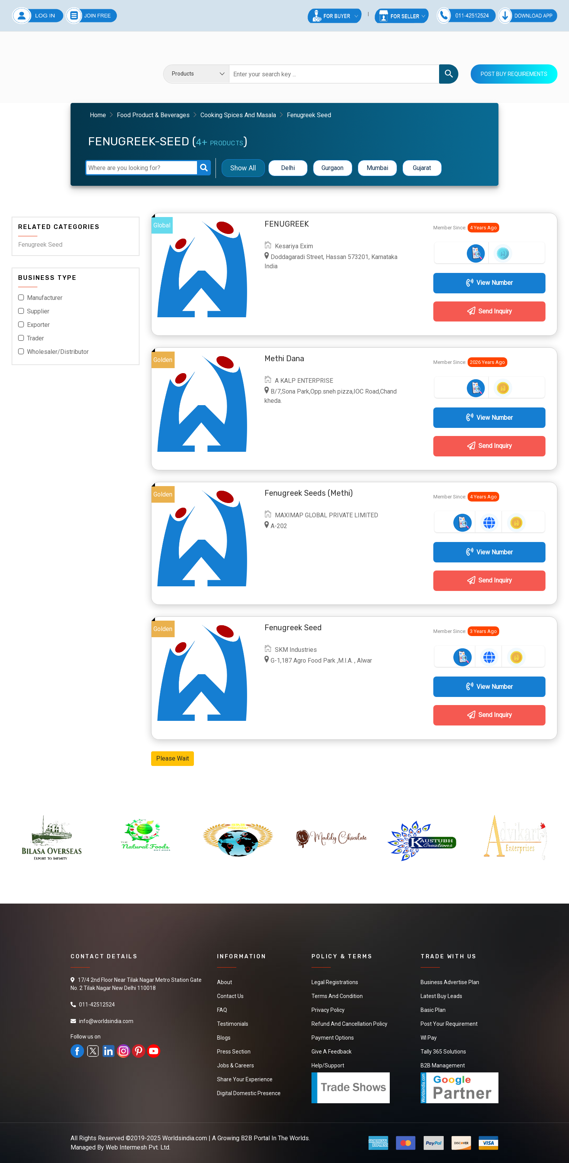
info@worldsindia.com (106, 1021)
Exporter (38, 324)
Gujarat (422, 168)
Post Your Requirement (449, 1024)
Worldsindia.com (184, 1138)
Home (98, 115)
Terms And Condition (337, 996)
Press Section (234, 1052)
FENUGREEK (286, 224)
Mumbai (377, 168)
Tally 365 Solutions (443, 1052)
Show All (243, 168)
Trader (35, 338)
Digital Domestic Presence (249, 1093)
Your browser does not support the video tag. (69, 69)
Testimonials (232, 1024)
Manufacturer (44, 297)
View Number (489, 282)
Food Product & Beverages (153, 115)
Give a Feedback (331, 1052)
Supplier (38, 311)
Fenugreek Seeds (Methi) (308, 493)
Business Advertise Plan (450, 982)
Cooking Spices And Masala (238, 115)
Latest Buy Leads (441, 996)
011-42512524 (97, 1004)
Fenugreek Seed (40, 244)
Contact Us (230, 996)
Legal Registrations (334, 982)
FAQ (222, 1010)
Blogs (224, 1038)
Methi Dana (284, 358)
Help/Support (327, 1065)
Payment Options (332, 1038)
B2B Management (443, 1065)
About (224, 982)
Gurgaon (332, 168)
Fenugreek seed (293, 627)
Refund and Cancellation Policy (349, 1024)
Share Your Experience (245, 1079)
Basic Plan (433, 1010)
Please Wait (172, 758)
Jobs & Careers (235, 1065)
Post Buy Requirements (514, 74)
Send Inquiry (489, 311)
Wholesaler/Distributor (58, 351)
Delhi (288, 168)
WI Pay (429, 1038)
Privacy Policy (328, 1010)
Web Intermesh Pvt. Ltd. (138, 1147)
